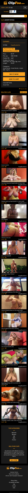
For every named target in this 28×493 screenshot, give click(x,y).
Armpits (21, 68)
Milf (14, 436)
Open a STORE (14, 460)
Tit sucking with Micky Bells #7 (9, 364)
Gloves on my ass (6, 237)
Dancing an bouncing (7, 128)
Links (14, 487)
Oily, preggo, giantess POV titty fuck (10, 292)
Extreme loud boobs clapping (9, 110)
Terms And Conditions (14, 474)
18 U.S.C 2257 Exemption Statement (14, 475)
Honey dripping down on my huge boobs (12, 310)
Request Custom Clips (9, 48)
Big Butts (14, 434)
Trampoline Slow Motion (7, 274)
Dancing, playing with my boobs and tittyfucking (10, 383)
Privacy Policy (14, 480)
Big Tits (8, 69)
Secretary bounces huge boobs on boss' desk (13, 183)
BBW (4, 69)
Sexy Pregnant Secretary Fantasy (10, 328)
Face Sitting (4, 219)
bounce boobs (5, 165)
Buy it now (14, 74)
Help (14, 484)
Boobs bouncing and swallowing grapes (11, 147)
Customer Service (14, 472)
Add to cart (14, 79)
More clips (23, 92)
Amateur (14, 439)
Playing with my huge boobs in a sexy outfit (12, 201)
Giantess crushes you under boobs (10, 402)
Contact (14, 486)
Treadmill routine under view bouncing (11, 420)
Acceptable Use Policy (14, 482)
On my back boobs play (7, 346)
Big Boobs (14, 432)
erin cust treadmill (6, 255)
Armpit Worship (6, 68)
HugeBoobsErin (15, 45)
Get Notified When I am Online (11, 51)
